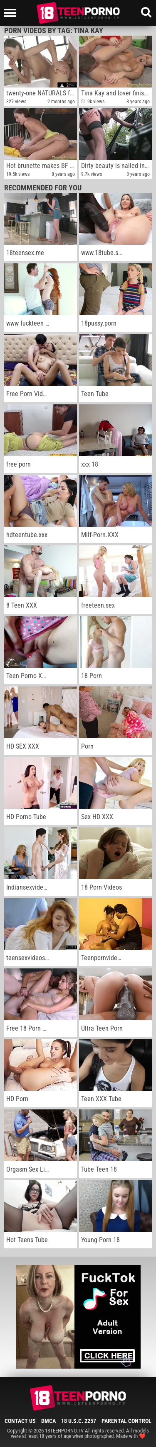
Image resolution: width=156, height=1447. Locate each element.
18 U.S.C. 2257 (78, 1421)
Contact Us (20, 1421)
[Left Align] (12, 13)
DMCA (48, 1421)
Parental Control (126, 1421)
